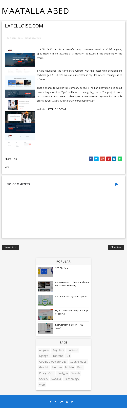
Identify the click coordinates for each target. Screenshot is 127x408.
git (68, 356)
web (39, 37)
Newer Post (10, 247)
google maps (78, 361)
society (43, 379)
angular (44, 350)
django (43, 356)
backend (72, 350)
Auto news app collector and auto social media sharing (72, 284)
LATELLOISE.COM (56, 109)
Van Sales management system (71, 296)
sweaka (56, 379)
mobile (13, 37)
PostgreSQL (46, 373)
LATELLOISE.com (48, 49)
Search (75, 373)
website (79, 70)
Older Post (116, 247)
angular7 (58, 350)
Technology (29, 37)
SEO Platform (61, 268)
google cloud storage (52, 361)
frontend (57, 356)
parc (20, 37)
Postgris (63, 373)
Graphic (44, 367)
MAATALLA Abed (35, 10)
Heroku (57, 367)
